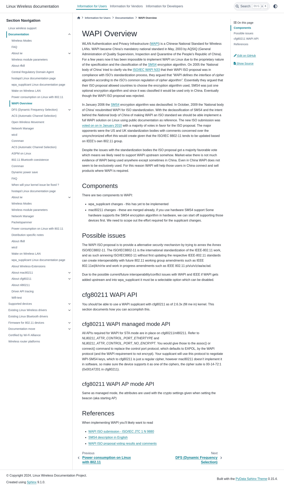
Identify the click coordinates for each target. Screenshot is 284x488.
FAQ (14, 47)
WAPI (155, 43)
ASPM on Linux (21, 153)
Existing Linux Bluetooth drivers (28, 316)
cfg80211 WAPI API (246, 38)
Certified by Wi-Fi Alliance (24, 335)
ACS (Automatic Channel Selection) (33, 115)
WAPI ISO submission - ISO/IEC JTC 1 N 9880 (121, 431)
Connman (17, 140)
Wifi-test (16, 297)
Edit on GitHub (245, 55)
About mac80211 (22, 272)
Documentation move (21, 328)
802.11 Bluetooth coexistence (30, 159)
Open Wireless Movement (27, 122)
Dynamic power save (24, 172)
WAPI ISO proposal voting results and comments (122, 443)
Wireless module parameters (29, 59)
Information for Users (92, 6)
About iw (16, 53)
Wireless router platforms (24, 341)
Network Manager (22, 128)
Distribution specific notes (27, 235)
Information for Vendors (126, 6)
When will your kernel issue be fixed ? (35, 184)
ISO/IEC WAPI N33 (146, 69)
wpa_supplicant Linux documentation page (38, 84)
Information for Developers (164, 6)
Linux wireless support (22, 28)
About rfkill (18, 65)
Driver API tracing (22, 291)
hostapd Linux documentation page (33, 78)
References (241, 44)
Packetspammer (21, 222)
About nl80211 (20, 285)
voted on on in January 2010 (102, 125)
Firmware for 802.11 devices (26, 322)
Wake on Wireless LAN (25, 90)
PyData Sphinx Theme (251, 479)
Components (242, 27)
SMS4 (152, 64)
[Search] (252, 6)
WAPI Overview (21, 103)
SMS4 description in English (108, 437)
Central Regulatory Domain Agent (32, 72)
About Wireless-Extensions (28, 266)
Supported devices (20, 303)
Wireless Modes (21, 40)
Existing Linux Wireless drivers (27, 310)
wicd (14, 134)
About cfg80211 (21, 278)
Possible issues (243, 33)
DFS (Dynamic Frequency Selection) (34, 109)
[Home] (78, 18)
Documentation (18, 34)
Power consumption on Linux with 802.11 (37, 97)
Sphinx (31, 482)
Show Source (243, 63)
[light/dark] (275, 6)
